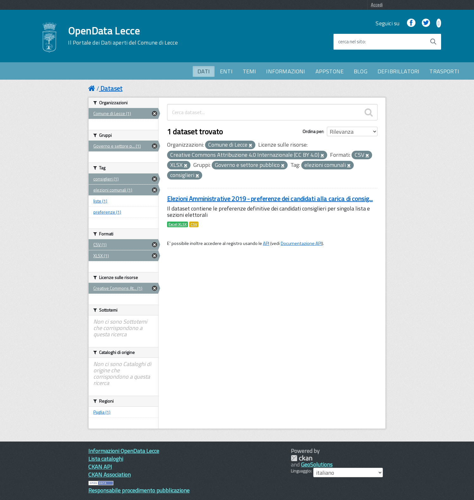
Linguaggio (301, 471)
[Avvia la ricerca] (433, 42)
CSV (193, 224)
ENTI (226, 71)
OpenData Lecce (123, 36)
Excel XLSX (177, 224)
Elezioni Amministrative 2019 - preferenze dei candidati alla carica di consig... (270, 199)
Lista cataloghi (105, 458)
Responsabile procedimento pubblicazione (139, 490)
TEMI (249, 71)
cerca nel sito (351, 42)
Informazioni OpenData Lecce (123, 451)
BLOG (360, 71)
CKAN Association (109, 474)
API (266, 243)
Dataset (111, 88)
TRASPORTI (444, 71)
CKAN (301, 458)
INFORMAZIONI (285, 71)
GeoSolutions (317, 464)
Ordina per (312, 131)
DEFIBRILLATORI (398, 71)
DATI (203, 71)
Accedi (377, 5)
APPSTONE (329, 71)
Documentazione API (301, 243)
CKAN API (100, 466)
